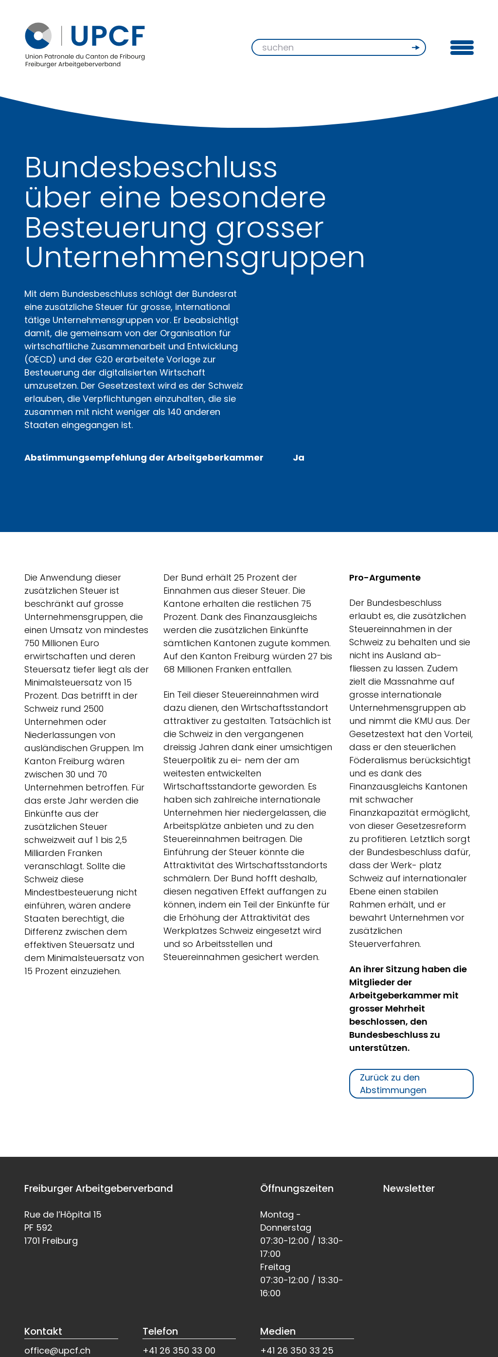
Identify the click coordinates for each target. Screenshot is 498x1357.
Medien (278, 1331)
